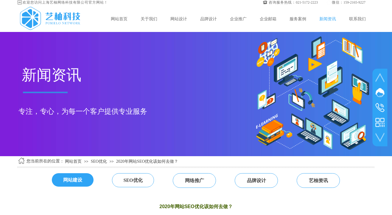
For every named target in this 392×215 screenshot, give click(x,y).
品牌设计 (208, 18)
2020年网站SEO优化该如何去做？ (147, 161)
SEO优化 (99, 161)
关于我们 (149, 18)
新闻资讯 (327, 18)
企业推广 (238, 18)
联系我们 (357, 18)
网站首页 (119, 18)
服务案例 (298, 18)
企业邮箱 (268, 18)
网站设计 (178, 18)
